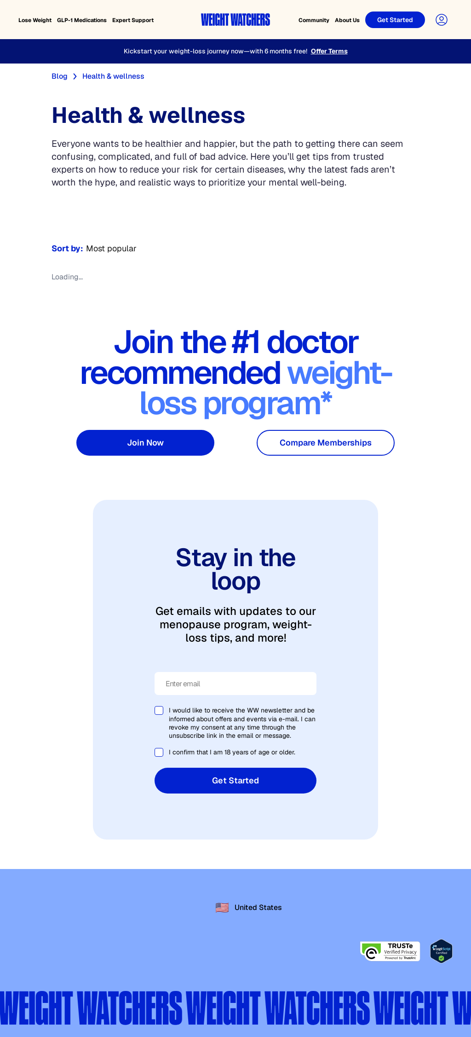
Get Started (235, 780)
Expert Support (133, 20)
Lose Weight (35, 20)
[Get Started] (395, 20)
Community (314, 20)
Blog (60, 76)
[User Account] (442, 20)
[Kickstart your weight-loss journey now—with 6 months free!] (235, 51)
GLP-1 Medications (82, 20)
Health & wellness (113, 76)
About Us (347, 20)
